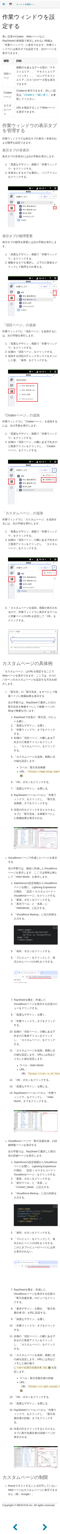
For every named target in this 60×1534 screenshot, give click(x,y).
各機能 (28, 4)
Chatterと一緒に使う (36, 95)
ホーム (19, 4)
